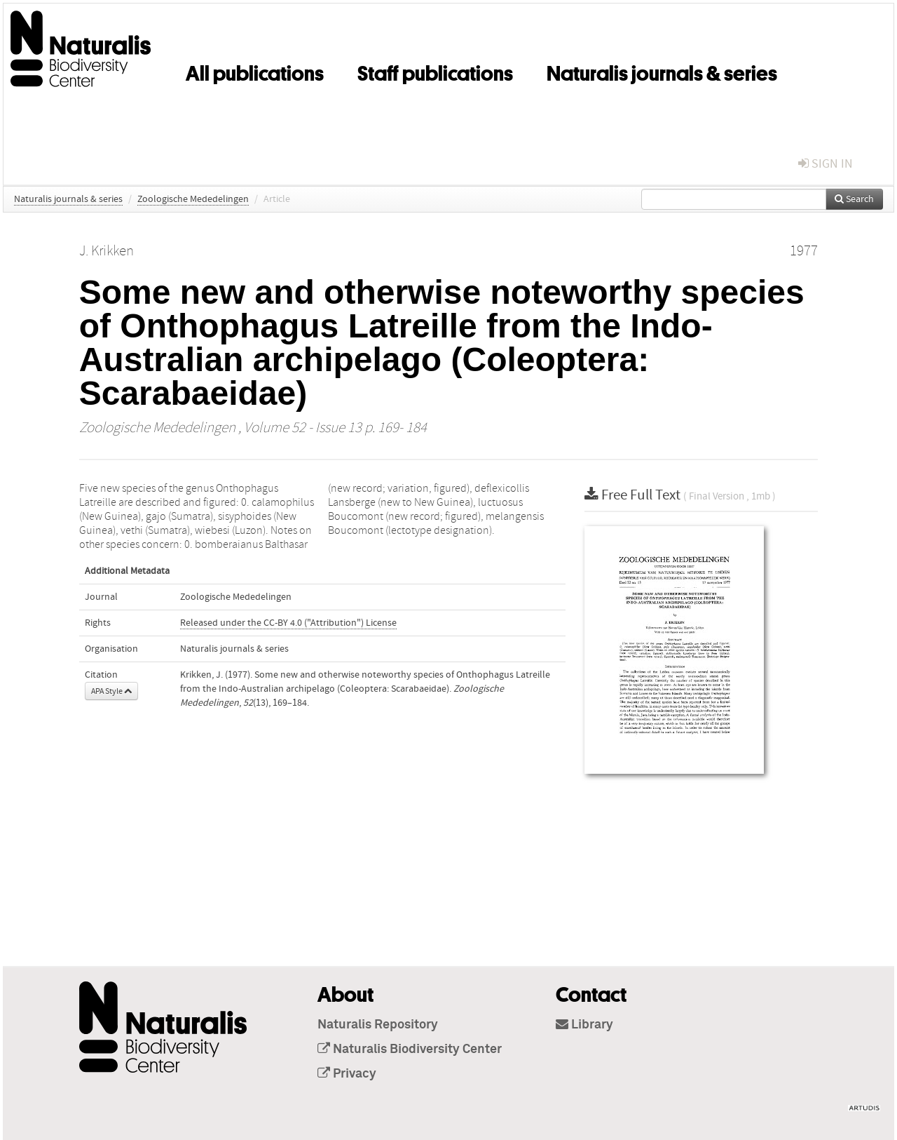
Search (854, 199)
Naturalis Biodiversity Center (409, 1049)
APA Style (111, 691)
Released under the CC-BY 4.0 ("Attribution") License (288, 623)
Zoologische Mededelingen (193, 199)
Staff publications (435, 71)
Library (584, 1025)
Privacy (346, 1074)
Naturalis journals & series (662, 71)
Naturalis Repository (377, 1025)
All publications (255, 71)
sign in (825, 163)
